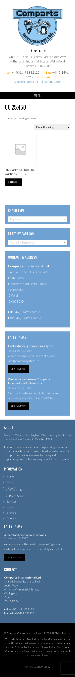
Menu (37, 95)
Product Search (18, 490)
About (10, 482)
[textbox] (37, 219)
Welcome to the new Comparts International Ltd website (29, 381)
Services (12, 501)
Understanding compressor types (30, 346)
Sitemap (11, 512)
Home (10, 476)
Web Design (31, 666)
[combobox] (37, 219)
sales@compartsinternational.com (37, 81)
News (10, 507)
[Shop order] (52, 127)
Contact (11, 518)
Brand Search (17, 496)
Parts (10, 487)
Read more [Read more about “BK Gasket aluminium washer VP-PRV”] (13, 182)
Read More (18, 369)
